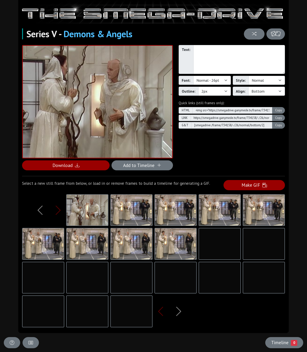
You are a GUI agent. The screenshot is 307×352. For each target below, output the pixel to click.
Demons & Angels (98, 34)
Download (65, 165)
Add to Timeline (142, 165)
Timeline (284, 342)
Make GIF (254, 185)
